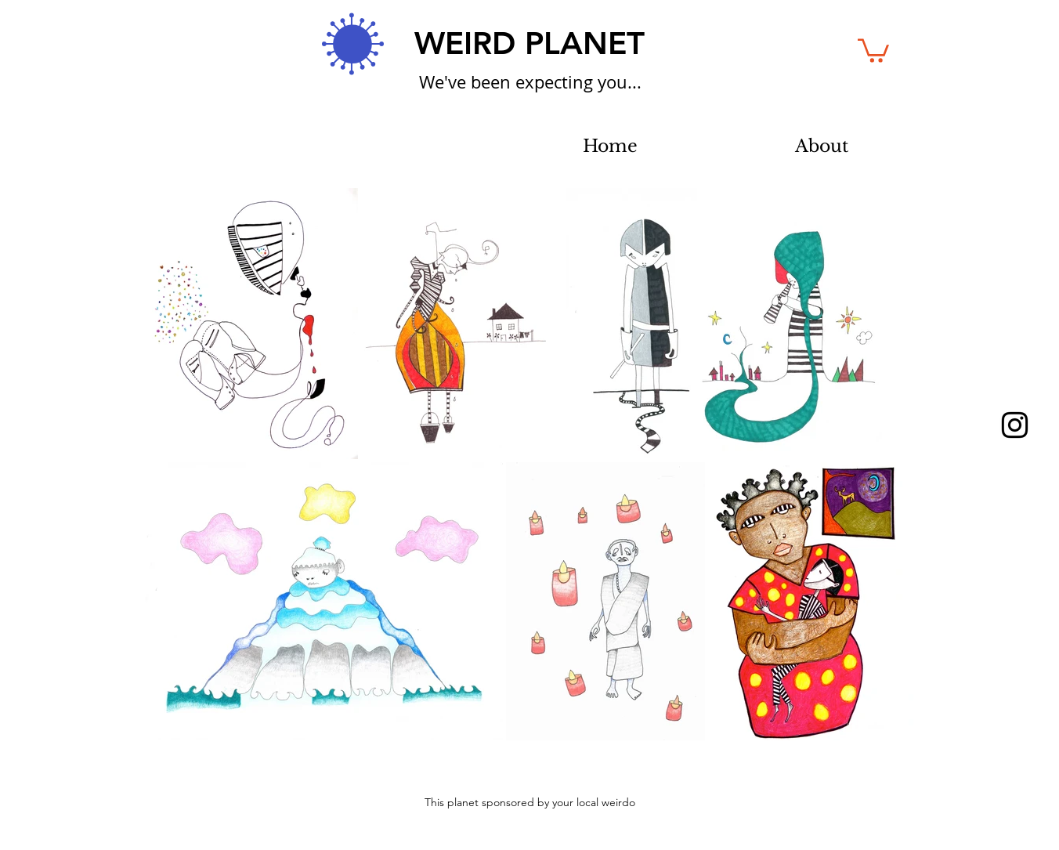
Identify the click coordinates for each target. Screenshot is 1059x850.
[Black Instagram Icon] (1014, 425)
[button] (873, 49)
